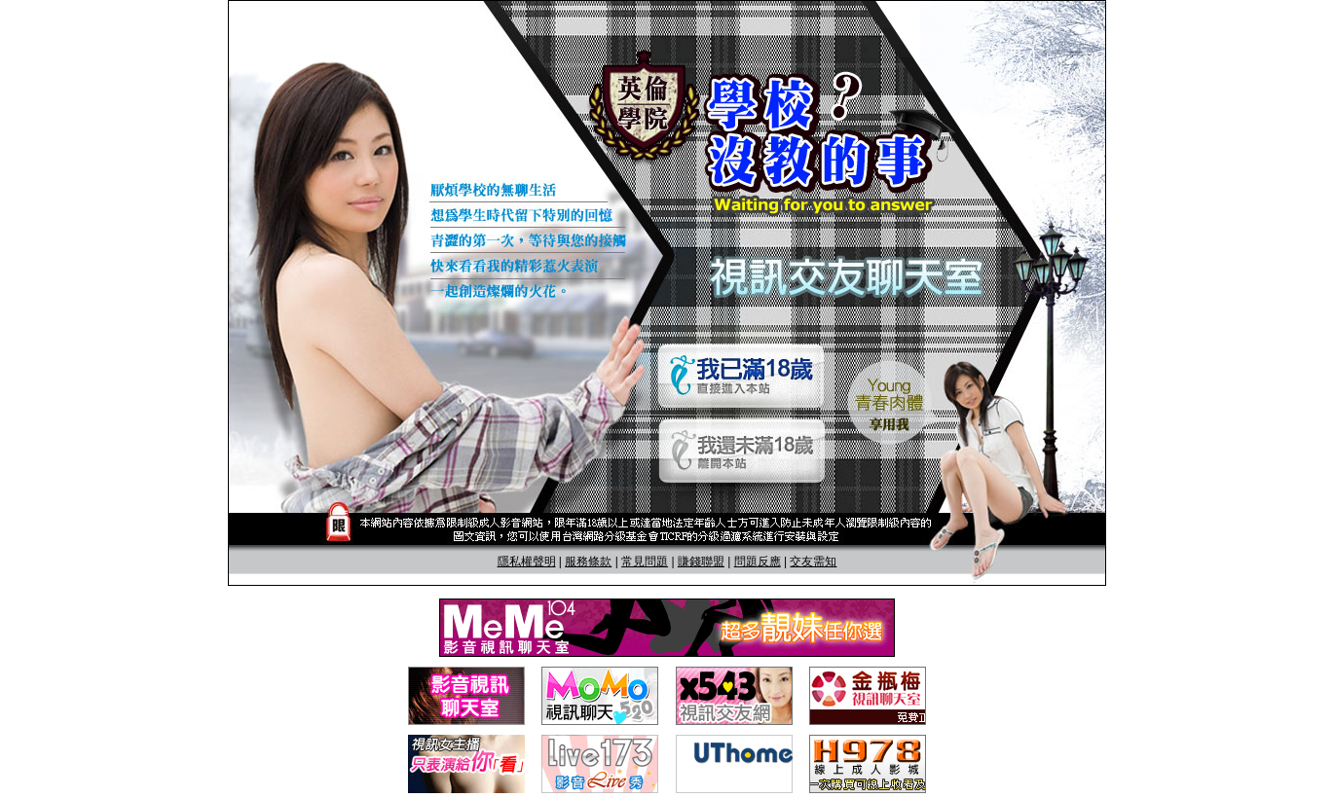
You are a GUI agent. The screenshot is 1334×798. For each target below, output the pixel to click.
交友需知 (813, 561)
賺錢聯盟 (701, 561)
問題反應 (757, 561)
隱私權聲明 (527, 561)
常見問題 (644, 561)
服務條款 (588, 561)
